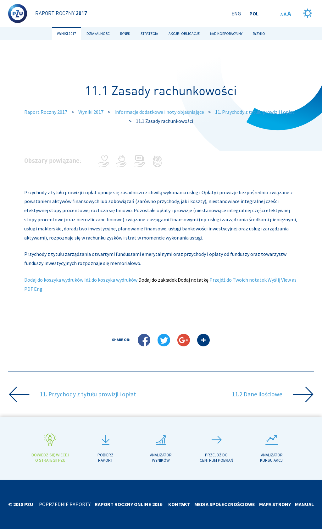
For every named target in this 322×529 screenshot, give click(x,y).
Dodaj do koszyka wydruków (53, 280)
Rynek (125, 33)
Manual (304, 504)
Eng (236, 13)
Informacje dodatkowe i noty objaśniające (159, 112)
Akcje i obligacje (184, 33)
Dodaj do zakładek (157, 280)
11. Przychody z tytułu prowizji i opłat (255, 112)
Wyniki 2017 (66, 33)
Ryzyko (259, 33)
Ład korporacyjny (226, 33)
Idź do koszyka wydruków (110, 280)
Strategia (149, 33)
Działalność (98, 33)
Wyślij (274, 280)
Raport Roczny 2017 (45, 112)
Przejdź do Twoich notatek (238, 280)
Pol (253, 13)
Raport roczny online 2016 (128, 504)
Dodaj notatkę (193, 280)
